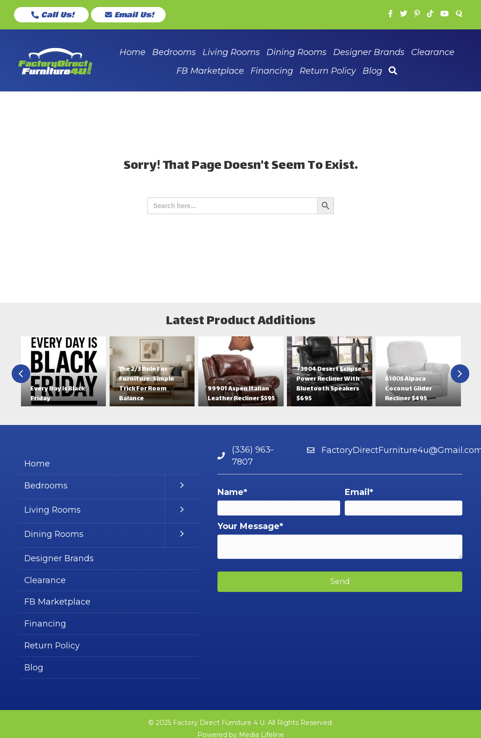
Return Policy (52, 647)
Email (357, 492)
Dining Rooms (54, 535)
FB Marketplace (57, 603)
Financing (45, 625)
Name (230, 492)
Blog (33, 669)
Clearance (45, 581)
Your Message (248, 527)
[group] (63, 372)
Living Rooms (52, 511)
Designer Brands (59, 559)
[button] (51, 15)
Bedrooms (46, 486)
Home (37, 465)
